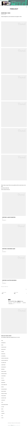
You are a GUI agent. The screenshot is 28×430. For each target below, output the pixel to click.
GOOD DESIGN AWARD (4, 407)
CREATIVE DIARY (3, 350)
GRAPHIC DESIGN (3, 376)
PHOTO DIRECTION (4, 387)
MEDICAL (2, 414)
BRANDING (2, 372)
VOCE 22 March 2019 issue (5, 189)
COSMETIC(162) (6, 289)
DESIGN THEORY (3, 374)
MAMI (2, 343)
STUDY (2, 420)
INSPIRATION (3, 356)
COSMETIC (2, 416)
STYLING (2, 409)
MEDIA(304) (2, 289)
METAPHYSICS (3, 352)
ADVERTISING (3, 367)
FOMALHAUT (14, 9)
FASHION (2, 354)
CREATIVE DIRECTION (4, 363)
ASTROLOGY (3, 403)
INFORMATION (3, 345)
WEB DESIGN (3, 385)
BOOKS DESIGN (3, 394)
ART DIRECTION (3, 365)
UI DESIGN (2, 383)
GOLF (2, 418)
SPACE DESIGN (3, 398)
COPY (2, 405)
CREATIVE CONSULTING (4, 361)
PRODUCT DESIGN (4, 396)
